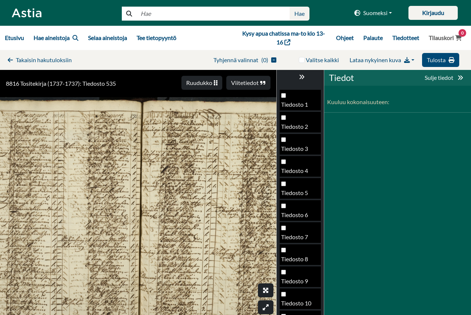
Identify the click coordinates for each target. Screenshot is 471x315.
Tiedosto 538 (298, 261)
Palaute (373, 37)
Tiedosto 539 (298, 283)
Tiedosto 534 (298, 172)
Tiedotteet (405, 37)
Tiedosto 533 (298, 150)
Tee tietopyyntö (156, 37)
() (244, 59)
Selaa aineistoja (107, 37)
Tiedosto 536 (298, 216)
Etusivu (14, 37)
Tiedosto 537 (298, 239)
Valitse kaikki (322, 59)
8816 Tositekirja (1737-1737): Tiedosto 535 (61, 83)
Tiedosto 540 (298, 305)
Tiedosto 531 (298, 106)
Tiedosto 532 (298, 128)
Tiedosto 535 (298, 194)
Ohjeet (345, 37)
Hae (299, 13)
